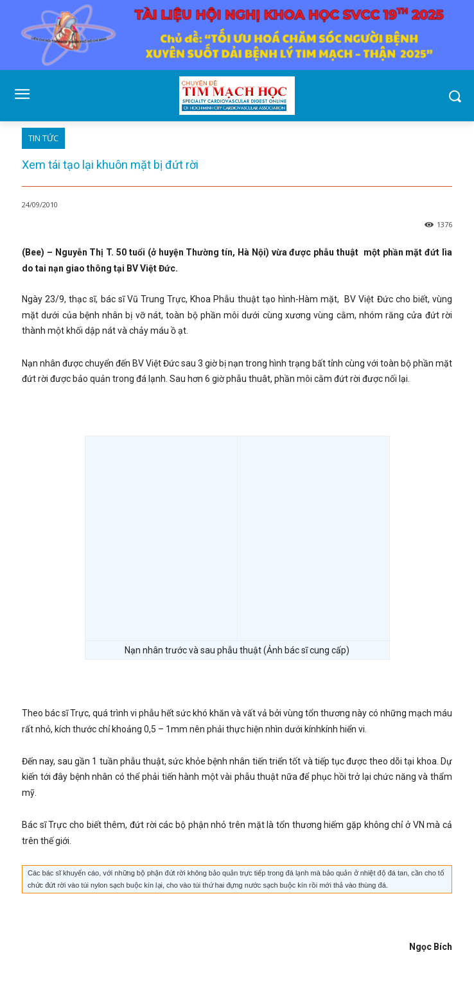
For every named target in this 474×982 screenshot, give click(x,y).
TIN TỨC (43, 138)
